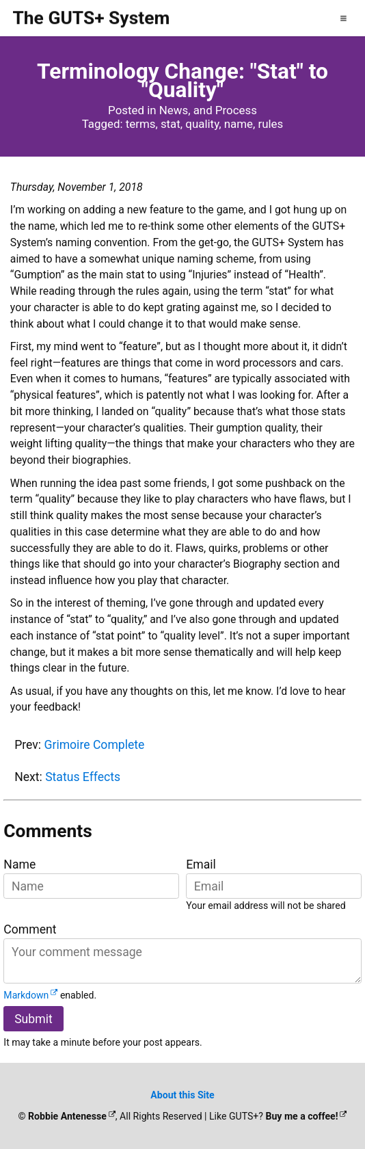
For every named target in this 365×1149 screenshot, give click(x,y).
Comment (29, 929)
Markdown (26, 995)
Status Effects (82, 777)
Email (201, 864)
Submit (33, 1019)
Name (19, 864)
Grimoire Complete (94, 745)
